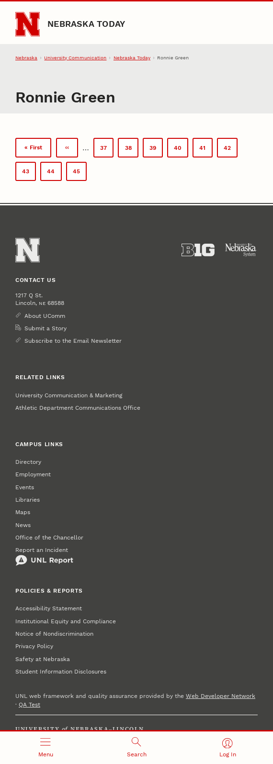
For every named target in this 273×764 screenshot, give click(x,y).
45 (80, 174)
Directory (28, 462)
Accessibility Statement (48, 608)
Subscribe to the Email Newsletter (73, 340)
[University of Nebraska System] (241, 250)
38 (131, 150)
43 (29, 173)
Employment (33, 474)
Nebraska (26, 57)
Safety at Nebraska (42, 659)
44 (54, 173)
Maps (22, 512)
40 (181, 150)
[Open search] (136, 747)
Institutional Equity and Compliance (65, 621)
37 (107, 150)
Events (24, 487)
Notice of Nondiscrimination (54, 633)
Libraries (27, 499)
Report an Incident (44, 556)
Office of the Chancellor (49, 537)
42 (231, 150)
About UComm (44, 316)
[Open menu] (45, 747)
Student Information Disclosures (60, 671)
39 (156, 150)
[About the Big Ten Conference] (198, 250)
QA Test (29, 704)
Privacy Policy (34, 646)
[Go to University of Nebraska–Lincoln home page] (27, 24)
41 (205, 150)
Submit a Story (45, 328)
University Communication (75, 57)
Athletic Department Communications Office (77, 407)
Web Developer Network (220, 696)
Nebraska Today (86, 24)
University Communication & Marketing (68, 395)
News (23, 525)
